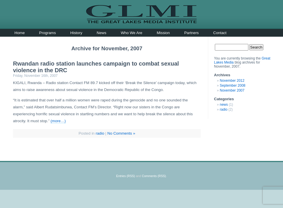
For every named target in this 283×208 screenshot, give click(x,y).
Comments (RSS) (154, 176)
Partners (191, 33)
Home (19, 33)
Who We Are (131, 33)
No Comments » (121, 133)
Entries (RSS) (125, 176)
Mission (163, 33)
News (101, 33)
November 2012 (232, 81)
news (224, 105)
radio (100, 133)
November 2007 (232, 90)
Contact (219, 33)
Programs (47, 33)
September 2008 (232, 85)
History (76, 33)
